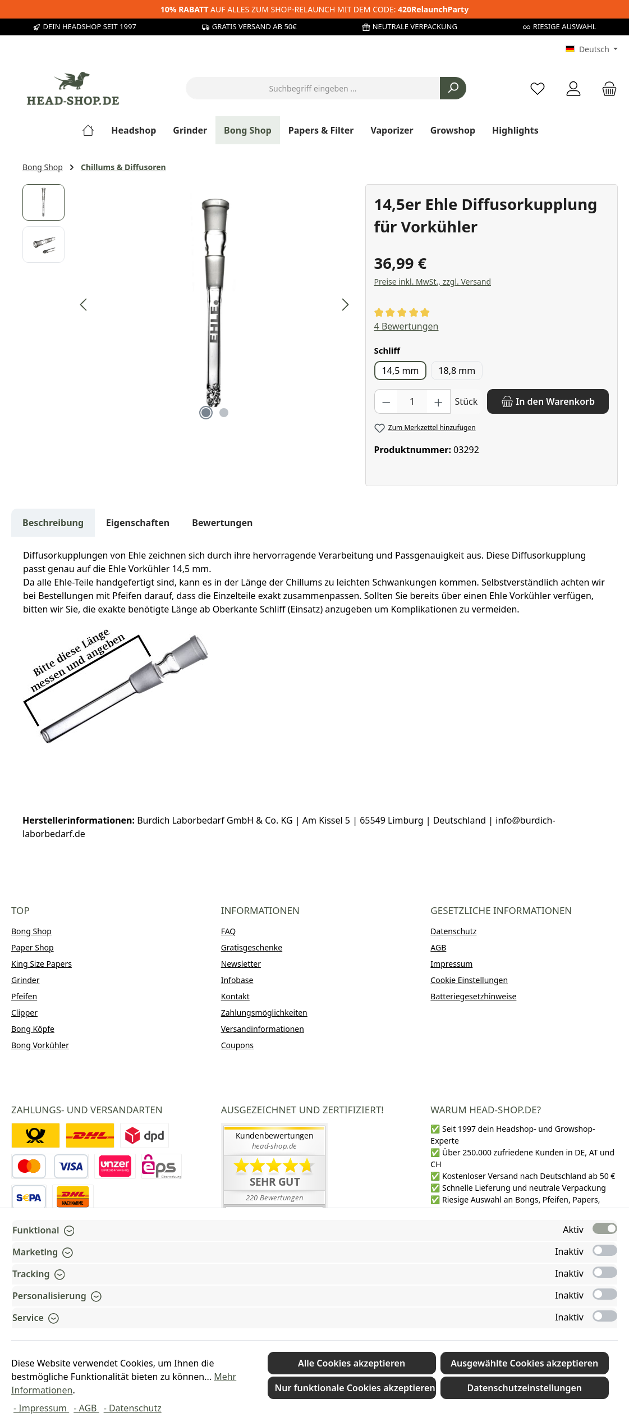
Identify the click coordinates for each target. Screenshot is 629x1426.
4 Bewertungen (406, 326)
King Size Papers (41, 963)
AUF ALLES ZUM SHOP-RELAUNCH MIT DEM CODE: (314, 9)
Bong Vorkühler (40, 1045)
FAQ (228, 931)
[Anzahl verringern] (386, 401)
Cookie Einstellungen (469, 980)
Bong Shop (31, 931)
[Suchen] (453, 88)
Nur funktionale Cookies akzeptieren (355, 1388)
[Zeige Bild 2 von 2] (223, 412)
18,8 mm (456, 370)
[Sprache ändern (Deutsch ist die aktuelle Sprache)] (592, 49)
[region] (188, 305)
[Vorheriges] (84, 304)
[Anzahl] (412, 401)
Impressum (451, 963)
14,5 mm (400, 370)
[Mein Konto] (573, 88)
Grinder (25, 980)
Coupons (237, 1045)
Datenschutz (453, 931)
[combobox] (313, 88)
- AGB (86, 1408)
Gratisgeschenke (251, 947)
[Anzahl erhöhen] (439, 401)
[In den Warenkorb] (548, 401)
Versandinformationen (262, 1028)
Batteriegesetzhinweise (473, 996)
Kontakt (235, 996)
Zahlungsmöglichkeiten (264, 1012)
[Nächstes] (345, 304)
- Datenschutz (133, 1408)
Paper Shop (32, 947)
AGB (438, 947)
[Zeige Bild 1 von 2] (205, 412)
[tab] (53, 523)
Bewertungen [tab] (222, 523)
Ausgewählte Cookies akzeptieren (524, 1363)
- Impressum (41, 1408)
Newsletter (241, 963)
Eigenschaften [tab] (137, 523)
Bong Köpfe (32, 1028)
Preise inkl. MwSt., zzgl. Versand (432, 281)
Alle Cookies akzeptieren (351, 1363)
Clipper (24, 1012)
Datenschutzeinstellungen (524, 1388)
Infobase (237, 980)
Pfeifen (24, 996)
